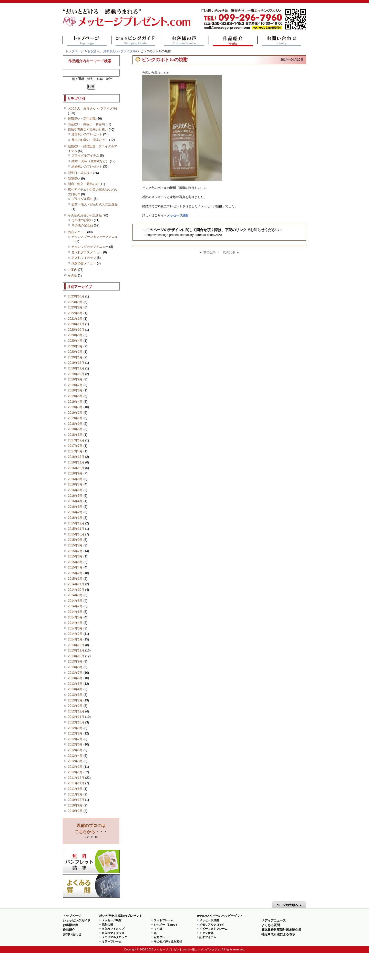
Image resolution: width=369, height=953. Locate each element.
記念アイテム (207, 937)
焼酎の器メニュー (83, 263)
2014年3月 (75, 628)
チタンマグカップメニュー (89, 246)
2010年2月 (75, 811)
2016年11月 (76, 462)
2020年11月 (76, 324)
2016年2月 (75, 512)
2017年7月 (75, 446)
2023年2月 (75, 307)
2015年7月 (75, 551)
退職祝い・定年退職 (82, 118)
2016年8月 (75, 479)
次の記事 (229, 252)
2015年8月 (75, 545)
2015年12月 (76, 523)
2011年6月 (75, 789)
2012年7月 (75, 739)
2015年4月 (75, 567)
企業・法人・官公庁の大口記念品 (94, 204)
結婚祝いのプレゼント (86, 166)
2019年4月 (75, 401)
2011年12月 (76, 778)
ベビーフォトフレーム (213, 928)
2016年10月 (76, 468)
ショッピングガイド (135, 41)
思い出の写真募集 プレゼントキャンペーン (91, 861)
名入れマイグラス (113, 933)
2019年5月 (75, 396)
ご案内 (72, 270)
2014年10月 (76, 590)
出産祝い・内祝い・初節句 (86, 124)
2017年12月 (76, 440)
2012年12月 (76, 711)
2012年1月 (75, 772)
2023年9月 (75, 302)
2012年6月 (75, 744)
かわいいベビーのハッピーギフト (220, 916)
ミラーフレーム (111, 941)
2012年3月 (75, 761)
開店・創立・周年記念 (83, 184)
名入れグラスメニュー (86, 252)
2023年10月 (76, 296)
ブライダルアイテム (85, 155)
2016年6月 (75, 490)
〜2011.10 (91, 831)
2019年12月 (76, 363)
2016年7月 (75, 484)
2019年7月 (75, 385)
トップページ (87, 41)
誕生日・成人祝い (80, 173)
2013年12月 (76, 645)
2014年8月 (75, 601)
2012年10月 (76, 722)
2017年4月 (75, 451)
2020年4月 (75, 341)
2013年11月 (76, 650)
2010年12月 (76, 800)
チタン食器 (206, 933)
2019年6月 (75, 390)
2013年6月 (75, 678)
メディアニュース (273, 920)
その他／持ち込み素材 (168, 941)
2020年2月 (75, 352)
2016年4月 (75, 501)
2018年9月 (75, 424)
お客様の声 (184, 41)
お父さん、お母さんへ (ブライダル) (112, 51)
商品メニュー (77, 232)
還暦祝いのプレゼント (86, 134)
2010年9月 (75, 805)
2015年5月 (75, 562)
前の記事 (209, 252)
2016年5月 (75, 496)
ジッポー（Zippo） (166, 924)
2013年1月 (75, 706)
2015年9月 (75, 540)
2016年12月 (76, 457)
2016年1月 (75, 518)
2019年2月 (75, 413)
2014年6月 (75, 612)
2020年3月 (75, 346)
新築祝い (74, 178)
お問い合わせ (282, 41)
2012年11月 (76, 717)
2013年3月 (75, 695)
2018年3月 (75, 435)
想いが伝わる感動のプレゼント (120, 916)
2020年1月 (75, 357)
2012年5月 (75, 750)
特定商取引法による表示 (278, 934)
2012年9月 (75, 728)
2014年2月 (75, 634)
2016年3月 (75, 507)
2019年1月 (75, 418)
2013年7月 (75, 673)
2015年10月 (76, 534)
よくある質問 (91, 886)
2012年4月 (75, 756)
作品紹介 (233, 41)
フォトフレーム (163, 920)
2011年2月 (75, 794)
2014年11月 (76, 584)
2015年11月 (76, 529)
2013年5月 (75, 684)
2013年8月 (75, 667)
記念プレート (162, 937)
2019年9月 (75, 379)
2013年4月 (75, 689)
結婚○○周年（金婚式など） (90, 161)
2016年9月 (75, 473)
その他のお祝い (82, 220)
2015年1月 (75, 579)
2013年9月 (75, 661)
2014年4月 (75, 623)
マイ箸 (158, 928)
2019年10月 (76, 374)
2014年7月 (75, 606)
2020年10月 (76, 330)
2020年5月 (75, 335)
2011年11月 (76, 783)
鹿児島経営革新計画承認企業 (281, 929)
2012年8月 (75, 733)
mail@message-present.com (253, 19)
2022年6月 (75, 313)
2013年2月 (75, 700)
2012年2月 (75, 767)
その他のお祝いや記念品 (85, 215)
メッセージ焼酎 (111, 920)
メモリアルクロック (114, 937)
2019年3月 (75, 407)
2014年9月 (75, 595)
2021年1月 (75, 318)
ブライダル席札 (82, 199)
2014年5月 (75, 617)
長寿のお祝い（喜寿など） (89, 140)
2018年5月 (75, 429)
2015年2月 (75, 573)
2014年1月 (75, 639)
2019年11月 (76, 368)
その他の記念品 (82, 225)
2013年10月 (76, 656)
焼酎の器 (107, 924)
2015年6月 (75, 556)
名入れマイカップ (83, 258)
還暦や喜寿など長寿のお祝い (88, 129)
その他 (72, 275)
